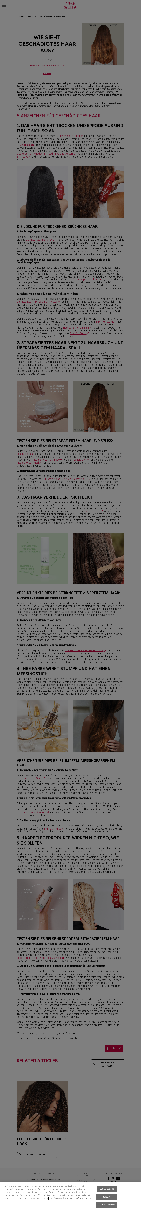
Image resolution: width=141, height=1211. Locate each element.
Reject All (107, 1197)
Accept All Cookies (106, 1204)
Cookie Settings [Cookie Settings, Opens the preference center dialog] (107, 1189)
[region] (70, 1196)
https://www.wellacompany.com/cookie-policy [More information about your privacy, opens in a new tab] (70, 1198)
